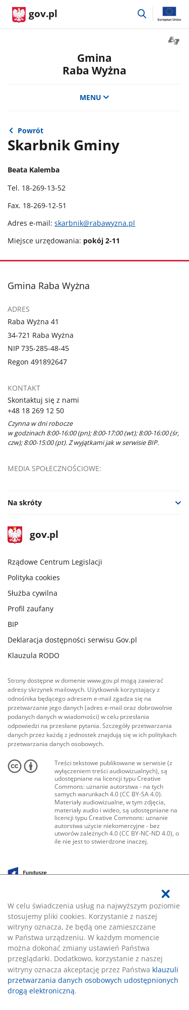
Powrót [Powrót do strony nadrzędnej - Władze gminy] (30, 130)
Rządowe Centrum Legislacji (55, 562)
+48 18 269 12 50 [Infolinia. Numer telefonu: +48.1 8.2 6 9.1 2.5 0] (36, 410)
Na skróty (25, 502)
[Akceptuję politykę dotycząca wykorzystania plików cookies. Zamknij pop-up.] (165, 893)
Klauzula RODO (33, 655)
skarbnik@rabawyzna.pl (94, 223)
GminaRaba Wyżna (94, 63)
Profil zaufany (30, 608)
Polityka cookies (34, 577)
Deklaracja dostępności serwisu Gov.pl (72, 640)
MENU (95, 97)
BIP (13, 624)
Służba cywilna (32, 593)
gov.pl (33, 535)
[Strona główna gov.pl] (34, 15)
